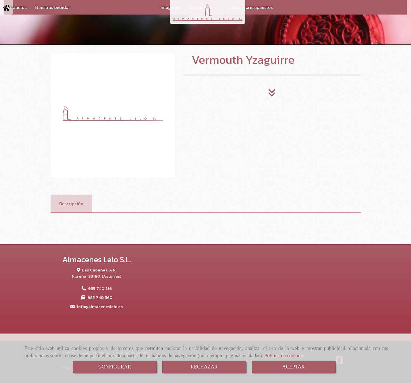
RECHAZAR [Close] (204, 367)
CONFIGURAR (114, 367)
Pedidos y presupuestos (248, 7)
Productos (16, 7)
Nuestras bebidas (52, 7)
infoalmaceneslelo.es (100, 306)
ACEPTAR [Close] (293, 367)
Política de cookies (283, 355)
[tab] (71, 204)
